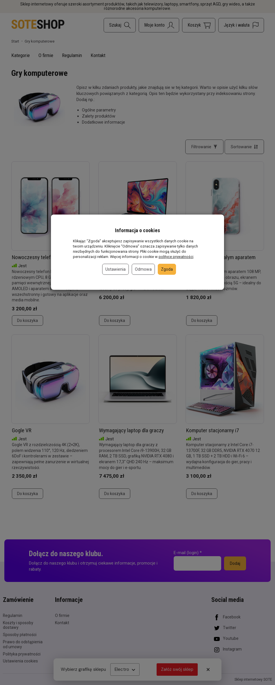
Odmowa (143, 269)
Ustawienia (115, 269)
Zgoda (167, 269)
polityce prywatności (176, 256)
